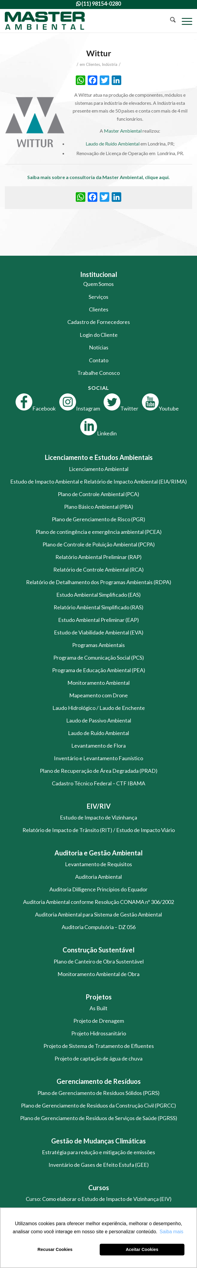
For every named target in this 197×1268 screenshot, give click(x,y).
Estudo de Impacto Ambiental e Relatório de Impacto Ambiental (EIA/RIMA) (98, 481)
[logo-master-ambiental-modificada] (79, 21)
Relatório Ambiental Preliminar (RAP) (98, 557)
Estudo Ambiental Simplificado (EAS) (98, 594)
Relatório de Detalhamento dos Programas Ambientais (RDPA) (98, 582)
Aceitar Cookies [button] (142, 1249)
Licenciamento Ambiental (98, 469)
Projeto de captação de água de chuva (98, 1058)
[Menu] (184, 21)
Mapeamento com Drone (98, 695)
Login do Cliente (99, 334)
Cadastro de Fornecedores (98, 322)
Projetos (99, 997)
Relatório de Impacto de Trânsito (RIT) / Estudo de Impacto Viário (98, 830)
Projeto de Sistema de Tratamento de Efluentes (98, 1046)
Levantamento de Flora (98, 745)
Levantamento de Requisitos (98, 864)
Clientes (93, 64)
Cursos (98, 1188)
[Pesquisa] (170, 21)
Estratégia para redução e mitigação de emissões (98, 1152)
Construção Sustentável (98, 950)
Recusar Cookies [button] (54, 1249)
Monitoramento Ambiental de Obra (98, 974)
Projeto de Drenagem (98, 1020)
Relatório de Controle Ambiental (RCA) (98, 569)
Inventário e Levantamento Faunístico (98, 758)
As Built (98, 1008)
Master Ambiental (123, 131)
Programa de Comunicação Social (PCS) (98, 657)
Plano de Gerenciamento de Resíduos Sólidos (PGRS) (98, 1093)
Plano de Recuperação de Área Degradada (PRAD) (98, 770)
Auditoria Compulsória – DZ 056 (99, 927)
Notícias (98, 347)
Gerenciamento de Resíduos (99, 1081)
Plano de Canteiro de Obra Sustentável (99, 961)
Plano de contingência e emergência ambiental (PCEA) (99, 531)
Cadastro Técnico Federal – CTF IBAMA (98, 783)
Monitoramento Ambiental (98, 682)
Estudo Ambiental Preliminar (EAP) (98, 619)
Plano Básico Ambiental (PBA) (98, 506)
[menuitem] (170, 21)
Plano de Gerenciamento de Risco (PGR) (98, 519)
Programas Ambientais (98, 645)
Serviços (98, 296)
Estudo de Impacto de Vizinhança (98, 817)
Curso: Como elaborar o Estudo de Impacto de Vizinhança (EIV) (99, 1199)
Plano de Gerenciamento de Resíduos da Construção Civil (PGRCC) (98, 1105)
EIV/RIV (99, 806)
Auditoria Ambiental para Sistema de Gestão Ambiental (98, 914)
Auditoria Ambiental (98, 876)
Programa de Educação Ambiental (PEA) (98, 670)
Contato (98, 360)
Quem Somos (98, 284)
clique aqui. (157, 177)
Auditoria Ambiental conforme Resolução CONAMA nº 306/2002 (98, 902)
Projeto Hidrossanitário (98, 1033)
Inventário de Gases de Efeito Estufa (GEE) (99, 1164)
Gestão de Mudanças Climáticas (98, 1141)
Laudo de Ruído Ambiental (113, 143)
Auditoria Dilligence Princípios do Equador (98, 889)
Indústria (109, 64)
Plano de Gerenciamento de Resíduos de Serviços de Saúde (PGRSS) (98, 1118)
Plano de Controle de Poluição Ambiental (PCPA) (99, 544)
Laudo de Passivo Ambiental (98, 720)
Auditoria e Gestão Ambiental (98, 853)
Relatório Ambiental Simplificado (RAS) (98, 607)
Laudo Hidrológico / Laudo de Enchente (98, 708)
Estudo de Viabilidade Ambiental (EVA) (98, 632)
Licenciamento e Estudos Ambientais (99, 457)
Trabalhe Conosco (98, 372)
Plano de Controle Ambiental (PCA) (98, 494)
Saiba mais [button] (171, 1231)
